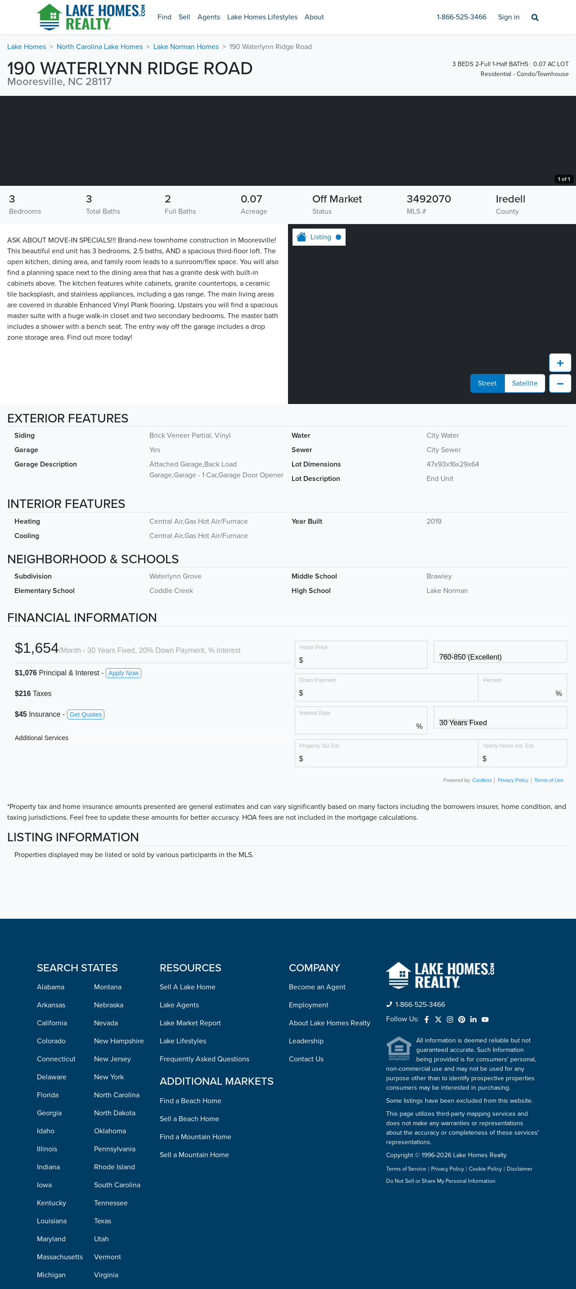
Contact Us (306, 1149)
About (314, 17)
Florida (47, 1185)
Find (164, 17)
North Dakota (114, 1203)
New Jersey (112, 1149)
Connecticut (56, 1149)
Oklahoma (110, 1221)
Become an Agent (317, 1077)
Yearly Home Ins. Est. (509, 836)
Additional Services (41, 827)
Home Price (314, 737)
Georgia (49, 1203)
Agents (209, 17)
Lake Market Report (190, 1113)
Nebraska (108, 1095)
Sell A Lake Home (188, 1077)
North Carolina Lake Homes (100, 46)
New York (109, 1167)
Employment (308, 1095)
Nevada (106, 1113)
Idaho (45, 1221)
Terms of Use (548, 870)
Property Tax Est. (320, 836)
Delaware (52, 1167)
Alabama (50, 1077)
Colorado (51, 1131)
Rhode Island (114, 1257)
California (52, 1113)
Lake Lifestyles (183, 1131)
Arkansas (51, 1095)
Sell (184, 17)
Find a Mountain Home (195, 1226)
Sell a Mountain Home (194, 1244)
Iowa (44, 1275)
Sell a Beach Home (189, 1208)
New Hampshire (119, 1131)
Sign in (509, 17)
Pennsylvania (114, 1239)
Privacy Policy (513, 870)
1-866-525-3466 (461, 17)
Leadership (306, 1131)
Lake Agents (179, 1095)
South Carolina (117, 1275)
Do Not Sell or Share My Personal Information (440, 1271)
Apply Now (123, 763)
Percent (492, 770)
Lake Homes (26, 46)
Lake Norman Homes (186, 46)
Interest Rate (315, 803)
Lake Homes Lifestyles (262, 17)
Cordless (482, 870)
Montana (108, 1077)
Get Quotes (86, 804)
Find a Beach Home (190, 1190)
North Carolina (117, 1185)
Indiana (48, 1257)
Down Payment (318, 770)
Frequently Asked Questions (204, 1149)
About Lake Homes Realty (329, 1113)
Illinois (47, 1239)
